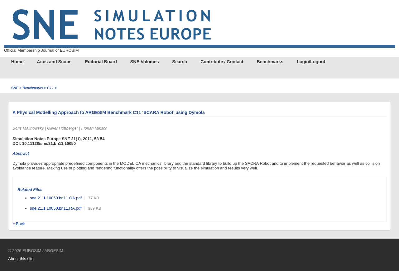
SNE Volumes (144, 61)
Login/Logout (311, 61)
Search (179, 61)
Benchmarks (270, 61)
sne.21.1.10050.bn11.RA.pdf (56, 208)
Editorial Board (101, 61)
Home (17, 61)
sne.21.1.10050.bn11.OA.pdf (56, 198)
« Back (18, 223)
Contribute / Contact (221, 61)
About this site (21, 258)
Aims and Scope (54, 61)
